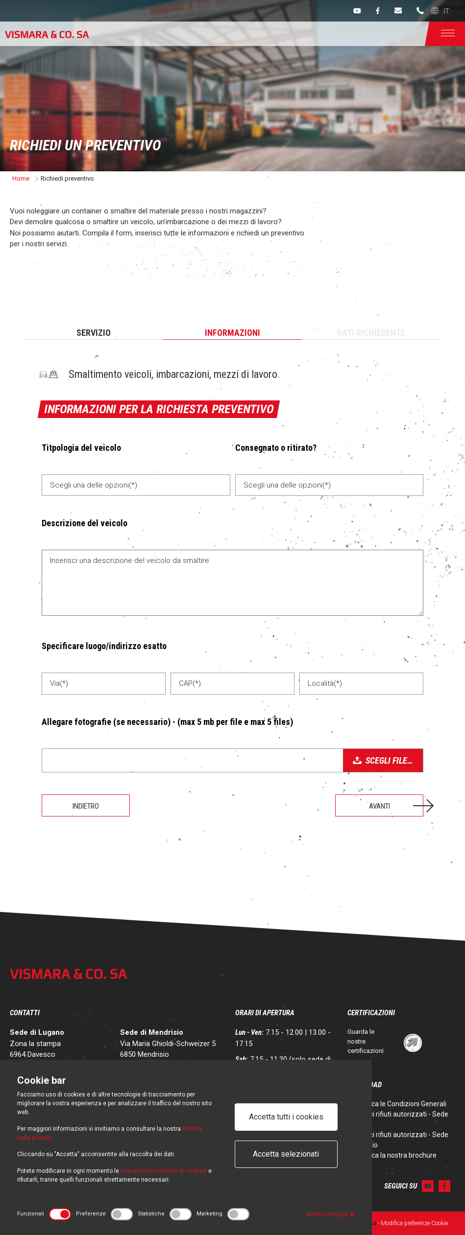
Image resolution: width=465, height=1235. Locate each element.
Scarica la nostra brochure (392, 1155)
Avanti (379, 806)
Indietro (86, 806)
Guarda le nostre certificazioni (365, 1041)
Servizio (93, 332)
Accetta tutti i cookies (286, 1116)
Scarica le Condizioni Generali (396, 1104)
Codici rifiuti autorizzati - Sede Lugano (397, 1119)
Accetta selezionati (286, 1154)
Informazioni (232, 332)
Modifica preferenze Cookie (414, 1223)
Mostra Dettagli (331, 1214)
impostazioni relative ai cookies (164, 1170)
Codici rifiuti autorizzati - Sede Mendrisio (397, 1140)
